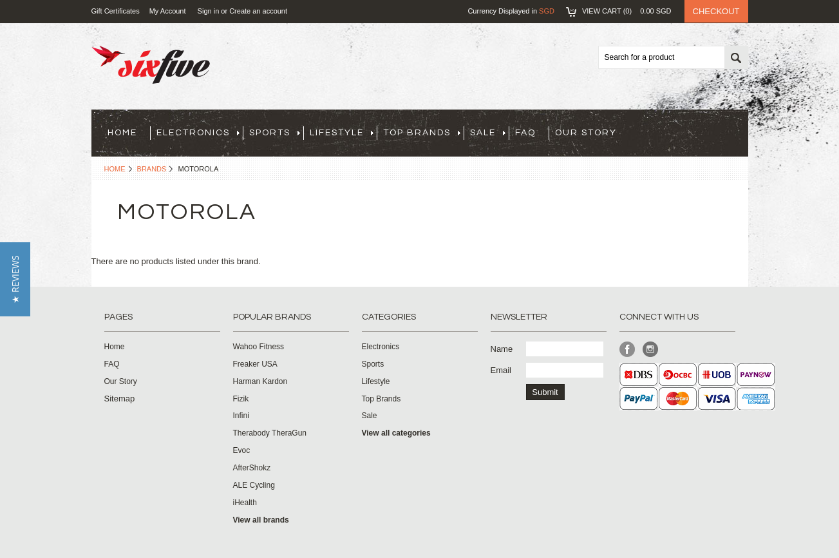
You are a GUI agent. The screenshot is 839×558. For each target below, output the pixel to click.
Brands (152, 169)
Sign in (209, 11)
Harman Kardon (260, 381)
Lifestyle (341, 132)
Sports (274, 132)
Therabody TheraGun (270, 433)
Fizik (241, 398)
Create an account (258, 11)
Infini (241, 415)
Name (502, 349)
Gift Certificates (115, 11)
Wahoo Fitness (259, 346)
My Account (167, 11)
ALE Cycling (254, 485)
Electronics (198, 132)
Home (115, 169)
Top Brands (421, 132)
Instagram (651, 350)
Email (501, 370)
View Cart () (627, 11)
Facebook (627, 350)
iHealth (245, 502)
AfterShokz (252, 467)
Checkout (716, 11)
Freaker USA (255, 364)
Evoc (241, 450)
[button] (15, 279)
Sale (487, 132)
